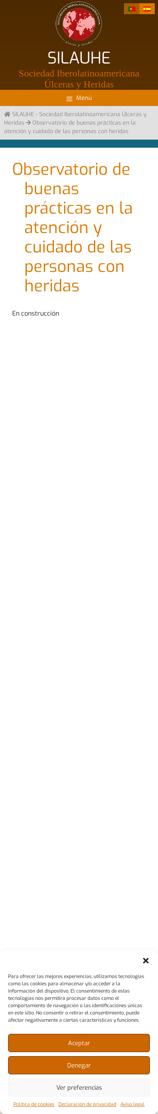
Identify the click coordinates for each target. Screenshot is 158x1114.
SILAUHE (79, 58)
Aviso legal (132, 1104)
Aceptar (79, 1043)
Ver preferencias (79, 1088)
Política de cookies (33, 1104)
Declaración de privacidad (87, 1104)
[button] (146, 961)
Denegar (79, 1065)
